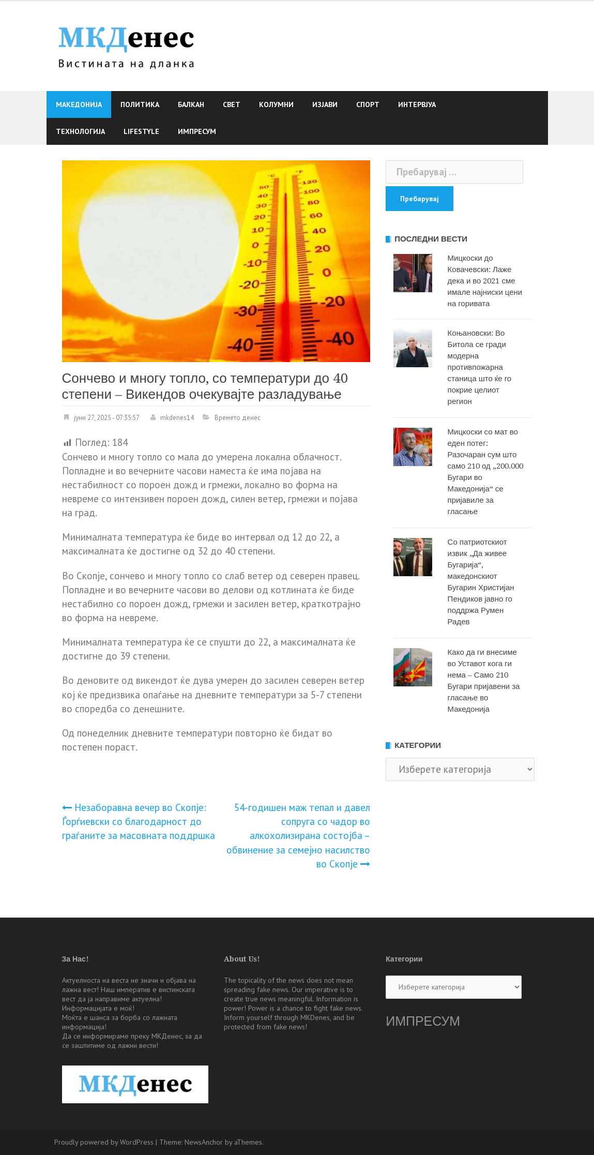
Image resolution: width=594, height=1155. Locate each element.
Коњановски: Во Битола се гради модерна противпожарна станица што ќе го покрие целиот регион (480, 367)
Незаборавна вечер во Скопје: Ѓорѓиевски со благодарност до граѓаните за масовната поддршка (138, 821)
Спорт (367, 104)
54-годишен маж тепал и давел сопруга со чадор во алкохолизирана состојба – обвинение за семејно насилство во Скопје (298, 835)
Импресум (197, 131)
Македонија (79, 104)
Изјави (325, 104)
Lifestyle (141, 131)
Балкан (191, 104)
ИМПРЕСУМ (423, 1021)
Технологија (80, 131)
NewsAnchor (204, 1142)
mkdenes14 (177, 417)
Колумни (276, 104)
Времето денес (238, 417)
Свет (231, 104)
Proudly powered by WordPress (104, 1142)
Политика (139, 104)
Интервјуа (417, 104)
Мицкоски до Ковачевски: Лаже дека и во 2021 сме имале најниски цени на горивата (485, 280)
